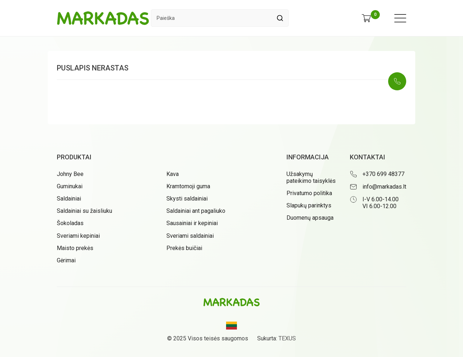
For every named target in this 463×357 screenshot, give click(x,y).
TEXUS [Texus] (287, 338)
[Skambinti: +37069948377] (397, 81)
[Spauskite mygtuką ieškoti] (279, 18)
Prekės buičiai (184, 248)
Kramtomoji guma (188, 186)
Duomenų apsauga (310, 217)
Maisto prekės (75, 248)
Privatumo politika (309, 193)
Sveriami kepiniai (78, 235)
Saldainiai (69, 198)
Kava (172, 174)
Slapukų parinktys (308, 205)
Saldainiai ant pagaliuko (195, 210)
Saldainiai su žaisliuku (84, 210)
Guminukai (69, 186)
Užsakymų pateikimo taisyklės (311, 177)
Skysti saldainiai (187, 198)
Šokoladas (70, 223)
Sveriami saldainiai (190, 235)
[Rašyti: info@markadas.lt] (378, 186)
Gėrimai (66, 260)
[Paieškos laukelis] (211, 18)
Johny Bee (70, 174)
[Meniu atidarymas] (400, 18)
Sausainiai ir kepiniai (192, 223)
